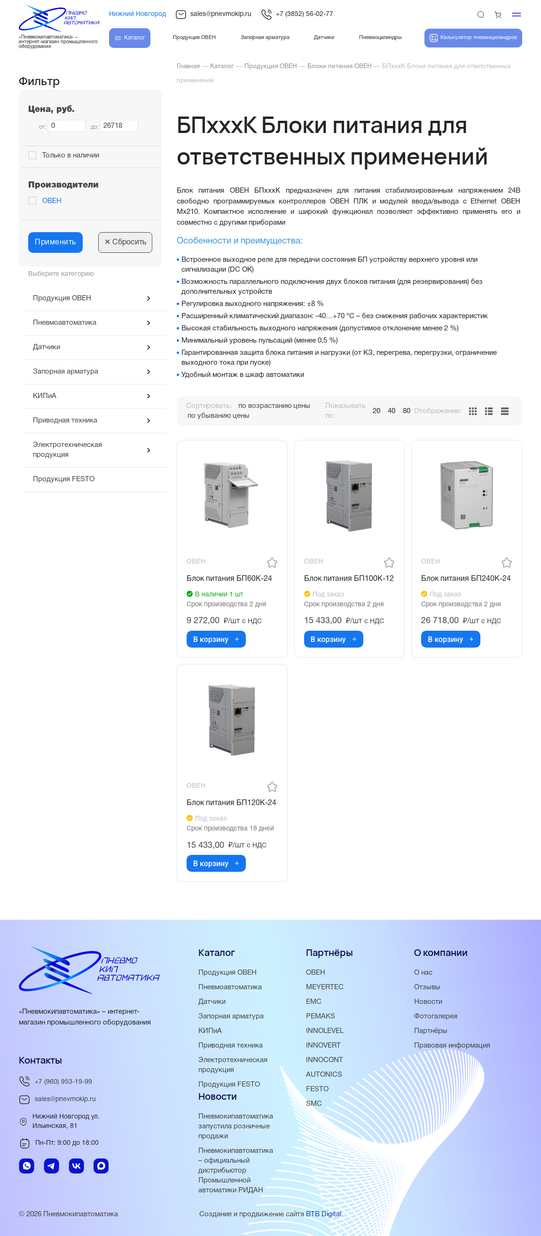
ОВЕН (52, 201)
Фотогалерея (435, 1016)
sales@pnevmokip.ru (213, 14)
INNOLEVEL (325, 1031)
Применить (55, 242)
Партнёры (430, 1031)
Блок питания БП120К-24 (231, 803)
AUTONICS (324, 1075)
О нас (423, 973)
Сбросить (125, 242)
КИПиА (44, 396)
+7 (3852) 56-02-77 (297, 14)
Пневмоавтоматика (64, 323)
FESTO (317, 1089)
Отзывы (427, 987)
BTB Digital (323, 1214)
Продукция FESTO (63, 479)
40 (391, 411)
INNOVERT (323, 1045)
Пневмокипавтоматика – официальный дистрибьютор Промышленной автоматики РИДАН (235, 1171)
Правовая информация (452, 1045)
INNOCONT (324, 1060)
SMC (314, 1104)
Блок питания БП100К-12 (349, 579)
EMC (313, 1002)
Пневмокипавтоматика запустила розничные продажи (235, 1126)
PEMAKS (320, 1016)
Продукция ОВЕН (62, 298)
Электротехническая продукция (67, 450)
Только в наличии (70, 155)
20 (376, 411)
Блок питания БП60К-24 (229, 579)
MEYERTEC (325, 987)
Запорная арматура (65, 371)
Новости (428, 1002)
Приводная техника (65, 420)
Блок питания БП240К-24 (466, 579)
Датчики (46, 347)
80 (406, 411)
